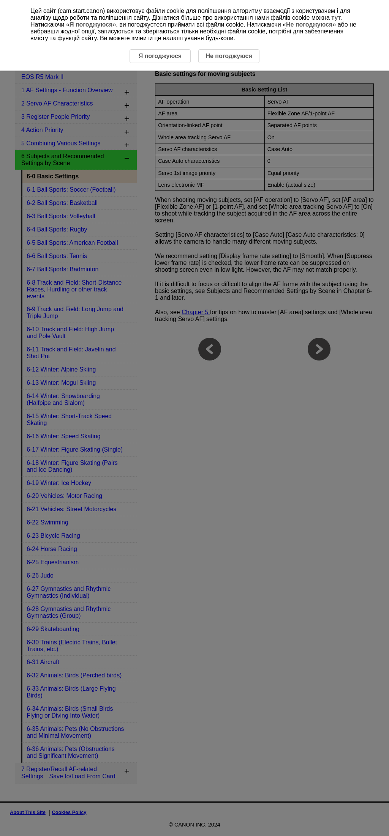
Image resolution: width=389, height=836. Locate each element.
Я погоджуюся (91, 24)
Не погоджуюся (309, 24)
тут (336, 17)
